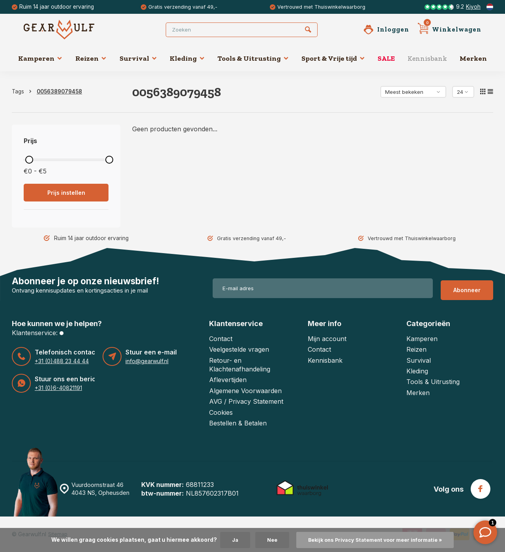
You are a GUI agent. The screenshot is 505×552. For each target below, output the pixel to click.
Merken (473, 58)
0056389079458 (59, 91)
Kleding (187, 58)
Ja (228, 540)
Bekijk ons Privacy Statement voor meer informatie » (376, 540)
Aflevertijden (228, 380)
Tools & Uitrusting (253, 58)
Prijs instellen (66, 192)
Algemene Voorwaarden (245, 391)
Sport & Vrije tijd (333, 58)
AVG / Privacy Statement (246, 401)
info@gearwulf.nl (146, 361)
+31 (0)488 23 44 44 (60, 361)
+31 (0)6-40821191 (58, 388)
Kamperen (40, 58)
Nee (267, 540)
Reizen (91, 58)
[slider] (29, 160)
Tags (23, 91)
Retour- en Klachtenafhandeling (239, 364)
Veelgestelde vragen (239, 349)
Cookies (221, 412)
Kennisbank (427, 58)
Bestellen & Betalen (238, 423)
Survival (138, 58)
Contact (220, 339)
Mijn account (327, 339)
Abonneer (467, 288)
